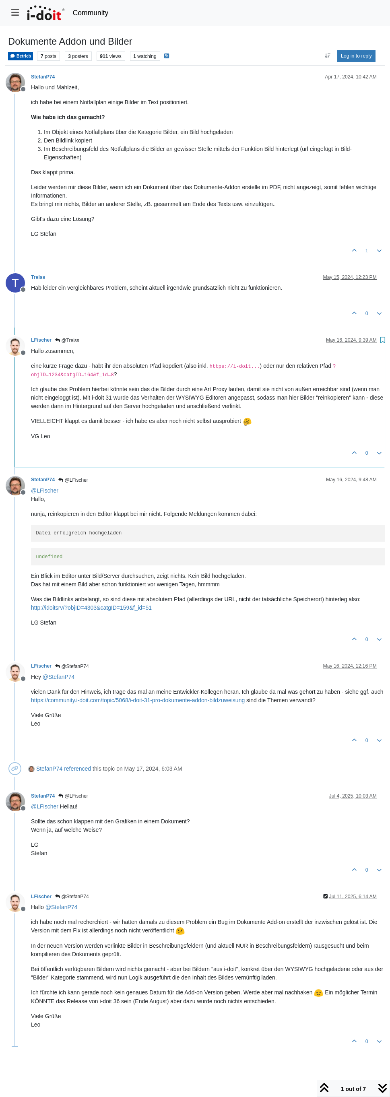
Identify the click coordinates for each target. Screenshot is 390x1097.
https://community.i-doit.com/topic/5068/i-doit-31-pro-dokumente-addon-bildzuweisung (138, 700)
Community (91, 13)
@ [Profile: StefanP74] (59, 677)
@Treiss (67, 340)
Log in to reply (356, 56)
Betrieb (20, 56)
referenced (77, 768)
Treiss (38, 277)
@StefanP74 (72, 666)
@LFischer (73, 480)
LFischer (41, 340)
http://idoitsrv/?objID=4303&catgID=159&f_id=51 (91, 607)
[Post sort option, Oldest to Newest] (327, 56)
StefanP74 (43, 77)
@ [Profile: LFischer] (44, 490)
